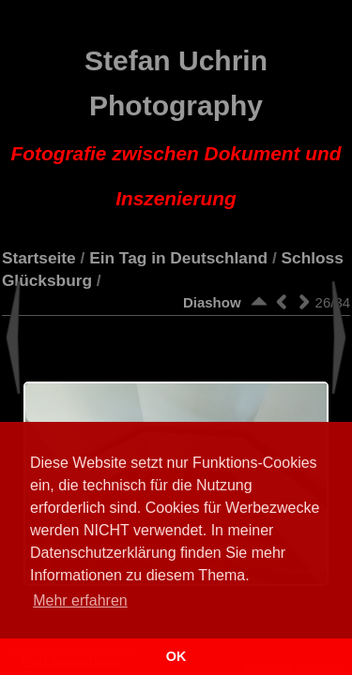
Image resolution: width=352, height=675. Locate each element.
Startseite (39, 257)
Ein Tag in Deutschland (178, 257)
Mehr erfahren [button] (80, 600)
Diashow (212, 302)
